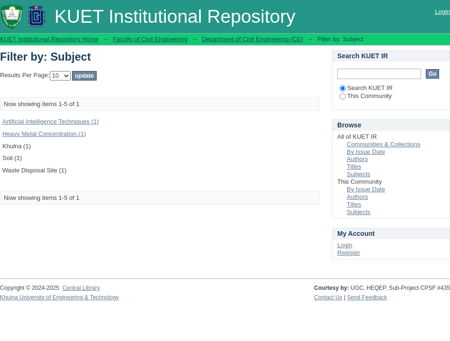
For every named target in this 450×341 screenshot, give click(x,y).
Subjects (358, 174)
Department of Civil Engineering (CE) (252, 39)
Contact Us (328, 297)
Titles (354, 166)
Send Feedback (367, 297)
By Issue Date (366, 151)
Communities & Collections (383, 144)
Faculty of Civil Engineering (150, 39)
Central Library (81, 288)
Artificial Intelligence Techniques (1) (50, 121)
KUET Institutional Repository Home (49, 39)
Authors (357, 158)
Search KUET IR (366, 87)
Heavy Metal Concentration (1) (44, 133)
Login (442, 11)
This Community (366, 95)
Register (348, 252)
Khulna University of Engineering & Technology (59, 297)
